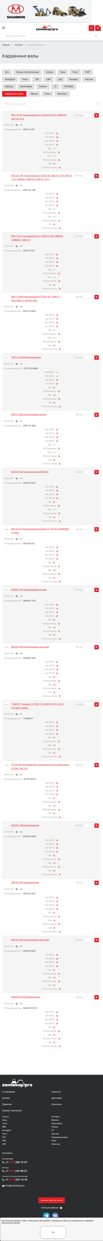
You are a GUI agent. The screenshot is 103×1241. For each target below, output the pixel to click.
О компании (8, 1091)
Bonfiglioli (10, 79)
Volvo (25, 79)
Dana (62, 72)
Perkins (43, 86)
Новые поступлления (27, 72)
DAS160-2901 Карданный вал (25, 882)
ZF (55, 86)
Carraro (49, 72)
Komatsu (73, 79)
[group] (51, 11)
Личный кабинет (50, 1207)
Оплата (6, 1098)
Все (7, 72)
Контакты (57, 1104)
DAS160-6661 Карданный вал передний (30, 940)
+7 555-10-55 (16, 1179)
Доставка (57, 1098)
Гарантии (7, 1104)
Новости (56, 1091)
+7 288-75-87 (16, 1162)
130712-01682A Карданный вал (26, 357)
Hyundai (55, 1134)
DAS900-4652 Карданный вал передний (30, 647)
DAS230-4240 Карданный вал (25, 825)
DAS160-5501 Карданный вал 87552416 (30, 472)
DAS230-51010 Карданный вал (25, 997)
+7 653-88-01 (16, 1170)
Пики (47, 93)
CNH (48, 79)
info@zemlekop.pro (15, 1185)
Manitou (9, 86)
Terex (75, 72)
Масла (34, 93)
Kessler (89, 79)
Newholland (26, 86)
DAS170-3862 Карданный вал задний (28, 414)
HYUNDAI (68, 86)
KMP (87, 72)
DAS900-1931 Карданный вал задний (28, 589)
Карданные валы (60, 1137)
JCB (60, 79)
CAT (37, 79)
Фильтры (62, 93)
